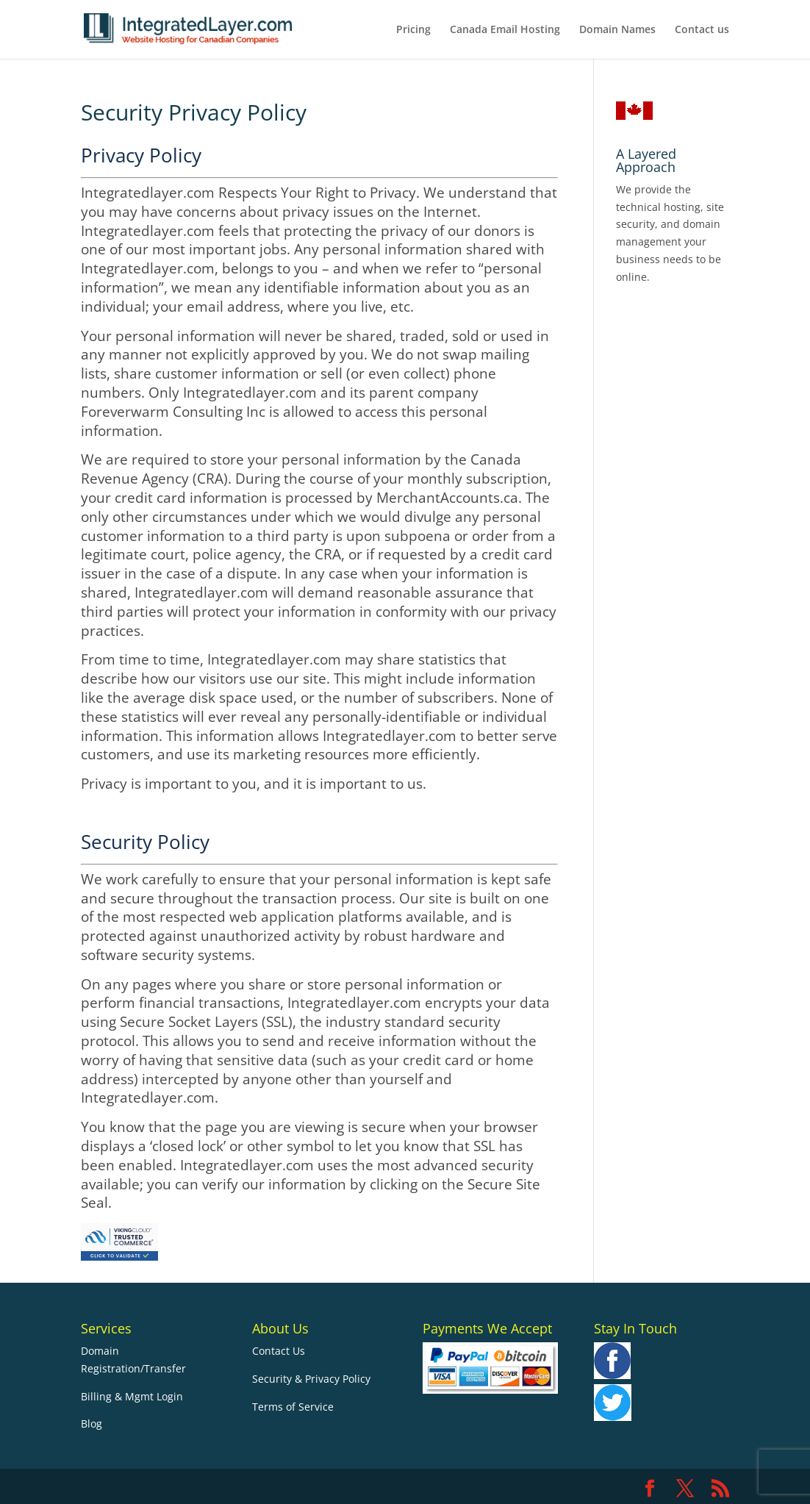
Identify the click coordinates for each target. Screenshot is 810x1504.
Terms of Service (293, 1407)
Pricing (413, 30)
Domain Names (617, 30)
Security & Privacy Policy (311, 1379)
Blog (91, 1423)
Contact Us (278, 1351)
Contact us (702, 30)
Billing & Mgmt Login (132, 1396)
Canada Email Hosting (505, 30)
